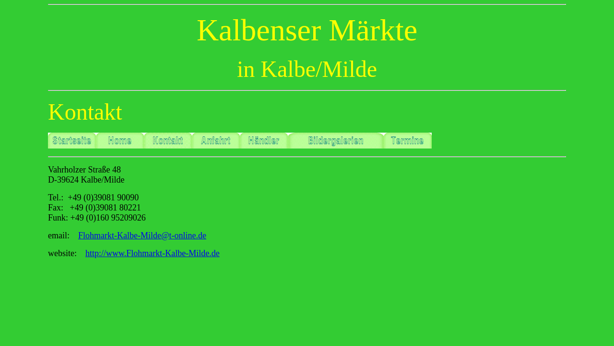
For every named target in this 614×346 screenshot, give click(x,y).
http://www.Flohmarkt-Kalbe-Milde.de (152, 253)
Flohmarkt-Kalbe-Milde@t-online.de (142, 235)
